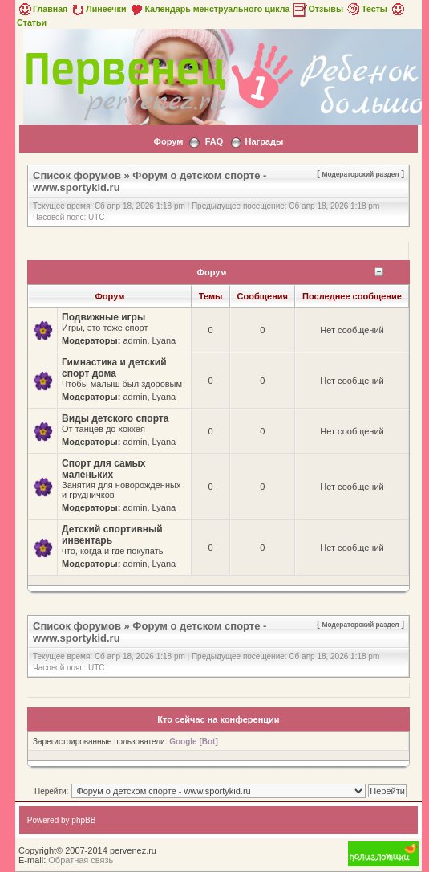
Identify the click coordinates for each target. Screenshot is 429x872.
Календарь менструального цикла (208, 9)
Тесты (366, 9)
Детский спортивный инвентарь (112, 535)
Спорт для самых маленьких (104, 469)
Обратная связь (80, 860)
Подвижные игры (103, 317)
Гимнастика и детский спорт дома (114, 368)
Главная (42, 9)
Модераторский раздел (360, 174)
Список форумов (77, 175)
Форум (169, 141)
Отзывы (317, 9)
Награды (264, 141)
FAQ (214, 141)
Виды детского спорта (115, 418)
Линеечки (98, 9)
